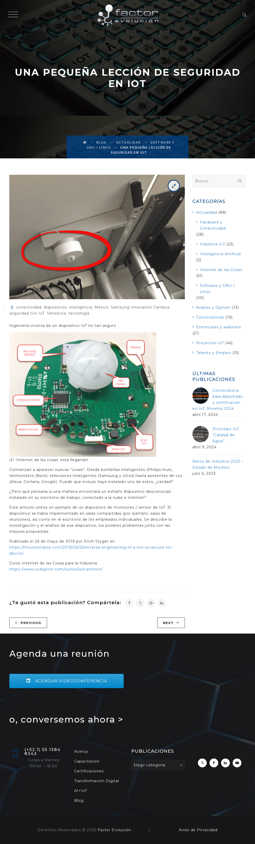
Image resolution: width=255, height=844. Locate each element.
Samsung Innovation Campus (140, 307)
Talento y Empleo (213, 352)
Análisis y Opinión (213, 307)
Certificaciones (89, 771)
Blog (78, 800)
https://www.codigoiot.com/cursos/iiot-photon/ (56, 569)
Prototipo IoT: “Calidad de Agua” (226, 435)
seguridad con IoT (27, 313)
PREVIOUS (28, 623)
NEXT (171, 623)
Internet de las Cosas (221, 270)
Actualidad (206, 212)
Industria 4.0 (212, 244)
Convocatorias (210, 317)
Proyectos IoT (210, 343)
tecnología (79, 313)
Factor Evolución (114, 830)
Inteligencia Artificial (220, 254)
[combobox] (158, 765)
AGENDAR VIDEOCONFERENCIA (66, 681)
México (102, 307)
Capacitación (87, 761)
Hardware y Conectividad (213, 225)
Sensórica (56, 313)
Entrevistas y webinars (218, 327)
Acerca (81, 751)
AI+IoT (80, 790)
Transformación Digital (96, 781)
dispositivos (55, 307)
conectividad (28, 307)
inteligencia (80, 307)
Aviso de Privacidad (198, 830)
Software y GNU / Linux (217, 288)
